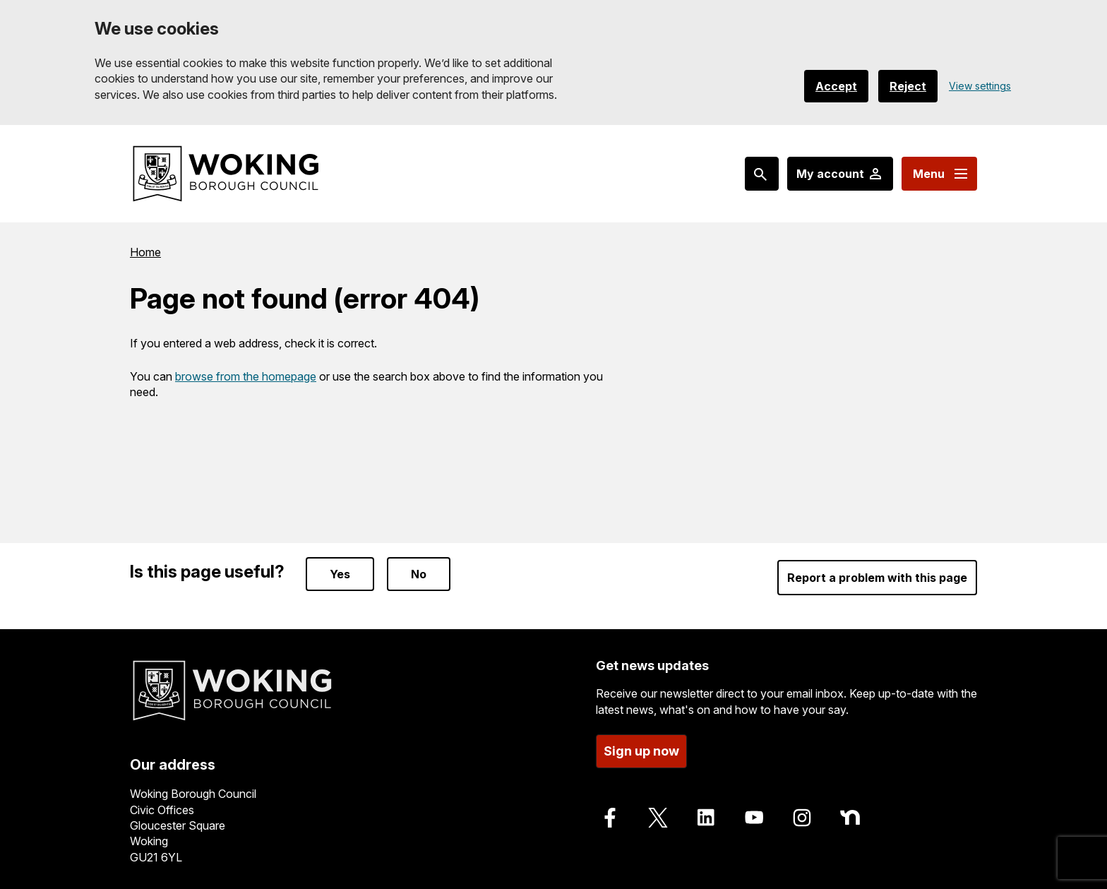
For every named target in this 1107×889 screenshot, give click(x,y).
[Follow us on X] (658, 818)
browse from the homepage (245, 376)
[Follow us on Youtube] (754, 818)
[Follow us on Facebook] (610, 818)
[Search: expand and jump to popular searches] (762, 174)
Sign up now (641, 751)
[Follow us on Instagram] (802, 818)
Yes (340, 574)
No (418, 574)
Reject (908, 86)
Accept (836, 86)
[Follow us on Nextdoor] (850, 818)
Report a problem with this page (877, 578)
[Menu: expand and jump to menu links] (939, 174)
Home (145, 252)
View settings (980, 86)
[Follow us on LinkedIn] (706, 818)
